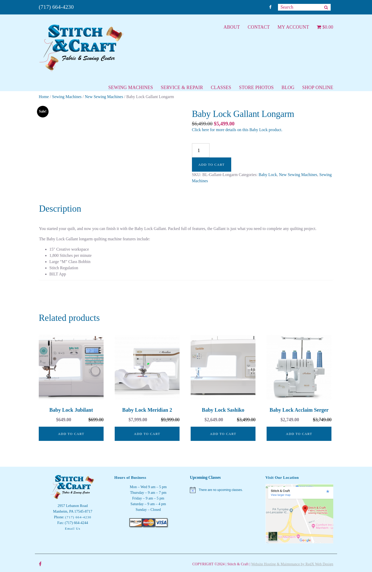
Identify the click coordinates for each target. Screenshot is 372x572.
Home (44, 96)
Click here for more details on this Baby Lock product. (237, 130)
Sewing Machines (67, 96)
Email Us (72, 528)
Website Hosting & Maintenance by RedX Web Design (292, 564)
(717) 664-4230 (56, 7)
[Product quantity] (201, 150)
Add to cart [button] (71, 434)
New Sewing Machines (104, 96)
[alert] (224, 490)
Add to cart (211, 164)
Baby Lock (268, 174)
